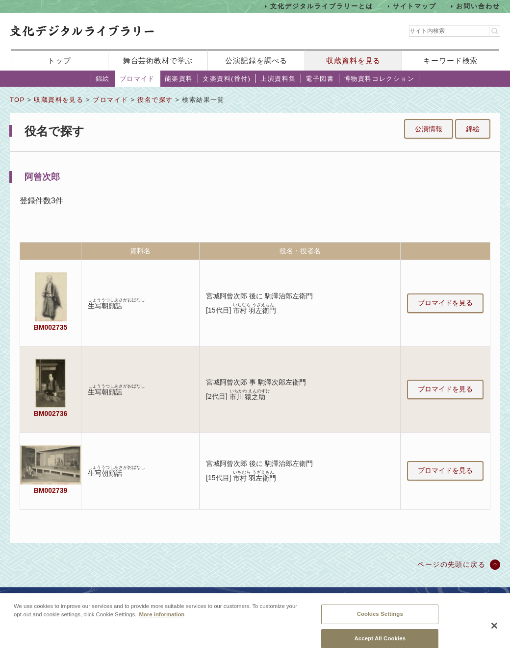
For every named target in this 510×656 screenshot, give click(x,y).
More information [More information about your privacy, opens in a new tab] (161, 619)
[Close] (494, 630)
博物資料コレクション (379, 78)
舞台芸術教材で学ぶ (158, 60)
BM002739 (50, 490)
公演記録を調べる (256, 60)
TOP (17, 99)
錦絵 (103, 78)
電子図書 (320, 78)
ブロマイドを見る (445, 303)
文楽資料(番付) (227, 78)
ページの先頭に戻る (451, 564)
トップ (59, 60)
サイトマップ (415, 6)
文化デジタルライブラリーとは (321, 6)
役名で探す (155, 99)
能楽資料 (179, 78)
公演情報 (428, 129)
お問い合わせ (478, 6)
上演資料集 (278, 78)
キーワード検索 (450, 60)
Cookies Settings (380, 619)
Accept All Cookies (380, 643)
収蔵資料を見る (353, 60)
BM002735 (50, 327)
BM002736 (50, 413)
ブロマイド (137, 78)
